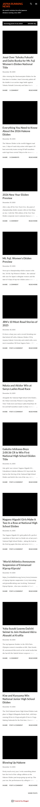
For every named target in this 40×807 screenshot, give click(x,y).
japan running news (13, 5)
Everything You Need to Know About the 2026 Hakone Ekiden (20, 131)
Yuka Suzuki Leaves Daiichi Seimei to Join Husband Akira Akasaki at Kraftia (19, 632)
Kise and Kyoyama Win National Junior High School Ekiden (19, 699)
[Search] (31, 4)
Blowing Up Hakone (14, 762)
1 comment (13, 90)
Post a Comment (16, 348)
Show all (32, 23)
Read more (33, 90)
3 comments (14, 157)
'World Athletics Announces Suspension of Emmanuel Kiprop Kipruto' (19, 565)
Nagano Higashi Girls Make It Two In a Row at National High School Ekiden (20, 523)
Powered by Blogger (20, 801)
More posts (32, 793)
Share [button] (5, 90)
